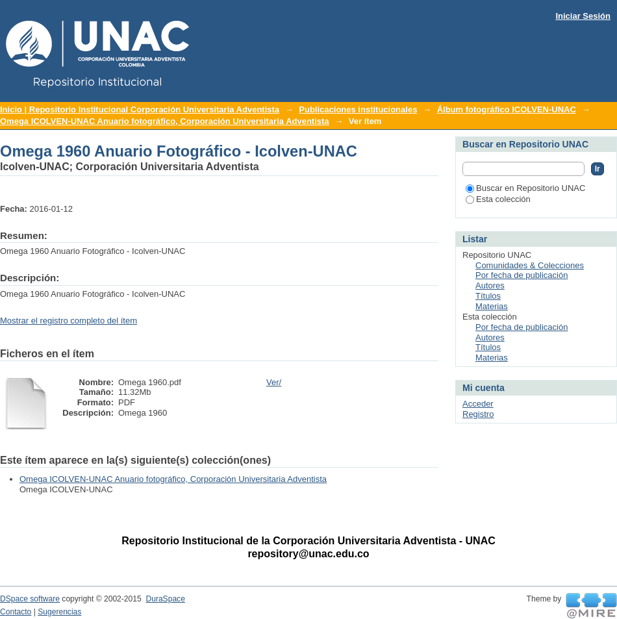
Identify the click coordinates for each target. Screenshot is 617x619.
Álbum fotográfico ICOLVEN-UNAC (506, 109)
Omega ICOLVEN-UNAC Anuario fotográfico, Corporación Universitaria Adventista (164, 121)
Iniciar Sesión (583, 16)
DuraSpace (164, 598)
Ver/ (273, 382)
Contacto (15, 611)
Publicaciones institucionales (358, 109)
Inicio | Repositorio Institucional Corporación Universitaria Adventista (139, 109)
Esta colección (498, 199)
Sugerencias (59, 611)
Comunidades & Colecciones (529, 265)
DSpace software (30, 598)
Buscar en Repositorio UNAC (525, 188)
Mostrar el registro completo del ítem (68, 320)
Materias (491, 306)
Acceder (478, 404)
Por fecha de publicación (521, 275)
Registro (478, 414)
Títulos (488, 296)
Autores (490, 285)
